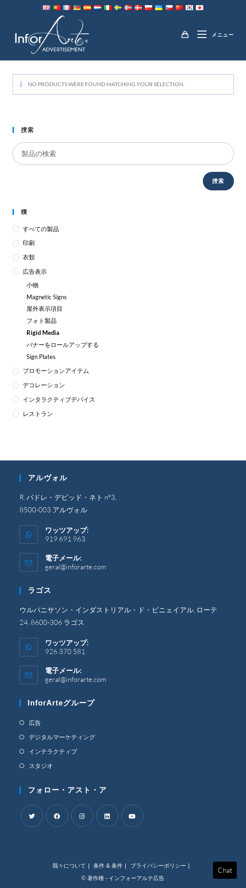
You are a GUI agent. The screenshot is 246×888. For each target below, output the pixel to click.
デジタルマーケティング (62, 737)
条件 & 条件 (108, 866)
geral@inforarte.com (75, 566)
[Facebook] (57, 816)
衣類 (29, 257)
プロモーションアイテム (56, 370)
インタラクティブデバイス (59, 399)
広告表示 (35, 271)
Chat (225, 870)
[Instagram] (82, 816)
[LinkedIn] (107, 816)
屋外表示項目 (44, 308)
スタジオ (41, 765)
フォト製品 (41, 320)
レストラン (38, 413)
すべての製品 (41, 229)
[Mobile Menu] (211, 35)
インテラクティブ (53, 751)
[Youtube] (132, 816)
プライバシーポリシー (158, 866)
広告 (35, 722)
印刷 (29, 242)
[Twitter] (32, 816)
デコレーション (44, 385)
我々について (69, 866)
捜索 (218, 180)
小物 (32, 285)
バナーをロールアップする (62, 344)
